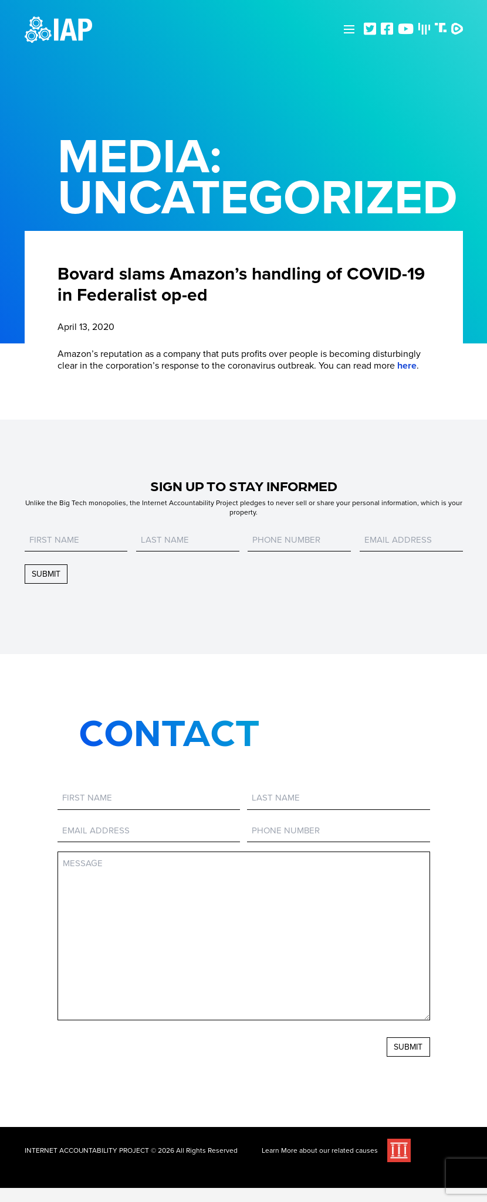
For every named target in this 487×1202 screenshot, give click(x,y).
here (407, 366)
